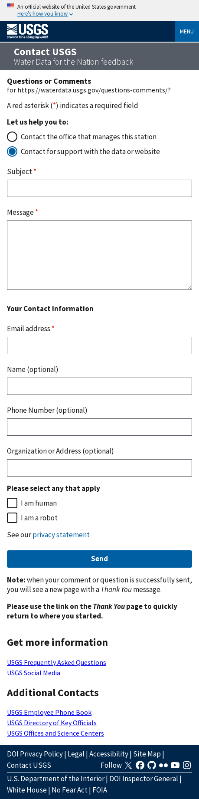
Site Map (147, 754)
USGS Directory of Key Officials (52, 722)
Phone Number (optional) (47, 410)
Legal (76, 754)
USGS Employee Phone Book (49, 712)
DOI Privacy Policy (35, 754)
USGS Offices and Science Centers (55, 733)
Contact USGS (29, 765)
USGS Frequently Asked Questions (56, 662)
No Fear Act (70, 790)
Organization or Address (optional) (60, 451)
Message (22, 212)
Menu (187, 31)
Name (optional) (33, 369)
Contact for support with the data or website (90, 151)
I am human (39, 503)
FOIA (99, 790)
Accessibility (108, 754)
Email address (31, 328)
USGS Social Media (33, 672)
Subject (21, 171)
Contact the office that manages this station (89, 136)
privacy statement (61, 534)
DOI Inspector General (143, 778)
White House (27, 790)
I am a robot (39, 518)
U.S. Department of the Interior (55, 778)
